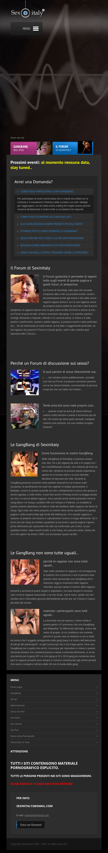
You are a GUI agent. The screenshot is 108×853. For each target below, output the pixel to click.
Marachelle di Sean (20, 742)
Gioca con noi (17, 137)
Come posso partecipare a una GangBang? (47, 191)
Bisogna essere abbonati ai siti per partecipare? (50, 245)
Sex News (15, 717)
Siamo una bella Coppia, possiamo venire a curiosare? (54, 252)
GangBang (15, 693)
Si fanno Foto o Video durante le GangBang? (49, 231)
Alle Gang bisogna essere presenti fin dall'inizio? (51, 224)
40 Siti (13, 699)
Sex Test (14, 729)
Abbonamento (17, 705)
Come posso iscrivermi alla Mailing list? (45, 216)
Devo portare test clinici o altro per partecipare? (52, 238)
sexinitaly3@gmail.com (37, 815)
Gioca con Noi (17, 711)
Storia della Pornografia (22, 736)
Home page (16, 686)
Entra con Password (31, 825)
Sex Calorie (16, 723)
